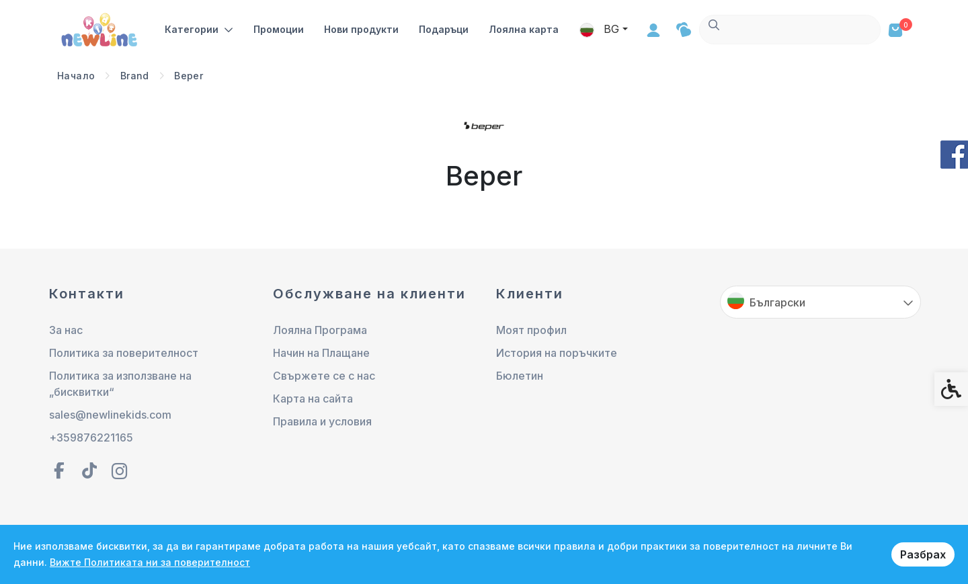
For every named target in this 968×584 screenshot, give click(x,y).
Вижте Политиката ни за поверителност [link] (150, 562)
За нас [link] (66, 330)
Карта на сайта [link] (313, 398)
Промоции (280, 29)
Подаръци (445, 29)
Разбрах (923, 554)
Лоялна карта (525, 29)
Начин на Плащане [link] (321, 353)
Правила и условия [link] (322, 421)
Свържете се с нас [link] (324, 375)
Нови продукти (362, 29)
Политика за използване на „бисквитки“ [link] (120, 384)
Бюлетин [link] (519, 375)
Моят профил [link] (531, 330)
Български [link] (777, 302)
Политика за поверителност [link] (123, 353)
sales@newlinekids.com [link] (110, 414)
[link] (101, 28)
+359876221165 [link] (91, 437)
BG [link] (782, 29)
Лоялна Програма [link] (320, 330)
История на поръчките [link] (556, 353)
